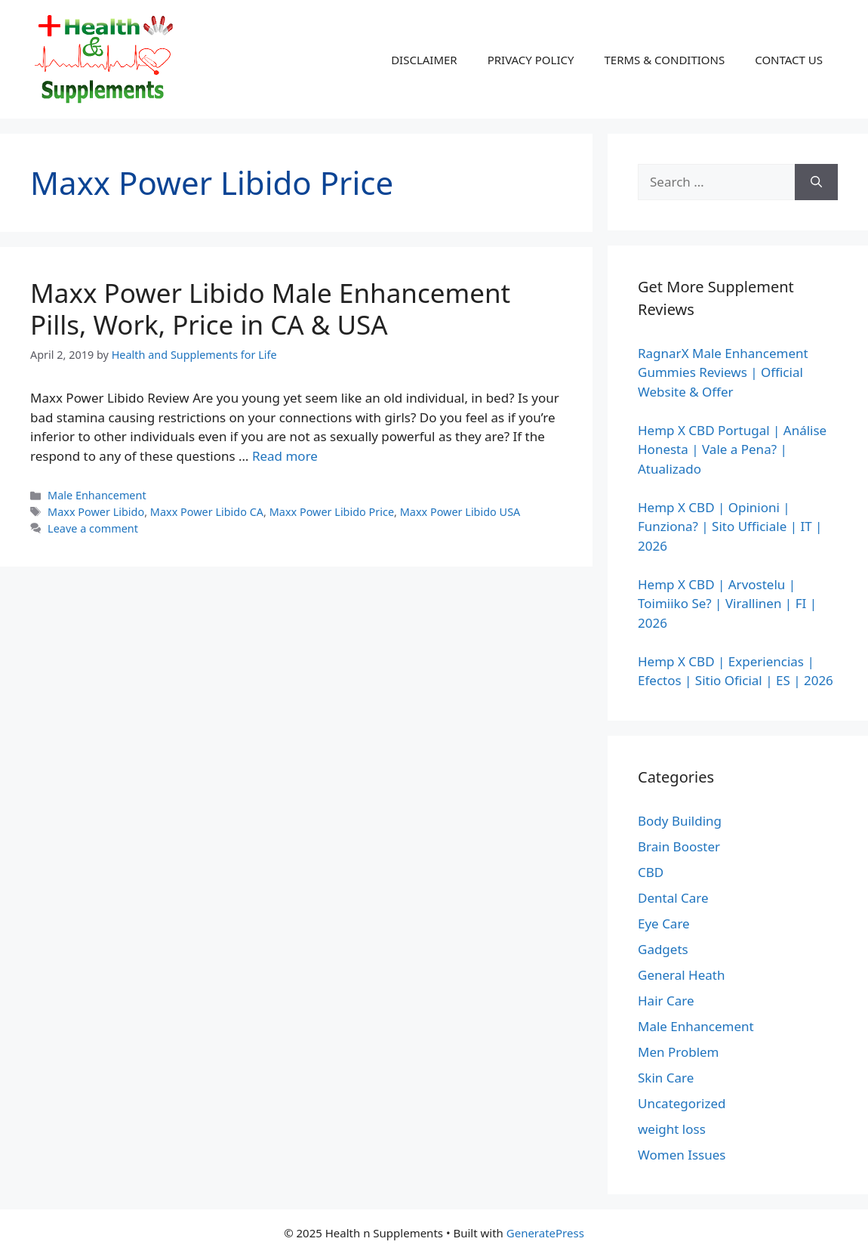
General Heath (681, 975)
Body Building (680, 820)
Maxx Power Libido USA (460, 512)
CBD (650, 872)
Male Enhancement (97, 495)
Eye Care (664, 923)
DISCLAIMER (424, 59)
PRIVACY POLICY (531, 59)
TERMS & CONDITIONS (664, 59)
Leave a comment (93, 528)
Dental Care (673, 897)
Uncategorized (682, 1103)
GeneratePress (545, 1232)
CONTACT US (789, 59)
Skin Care (666, 1077)
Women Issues (681, 1154)
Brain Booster (679, 846)
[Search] (816, 182)
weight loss (672, 1129)
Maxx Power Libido (96, 512)
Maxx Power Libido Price (331, 512)
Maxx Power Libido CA (206, 512)
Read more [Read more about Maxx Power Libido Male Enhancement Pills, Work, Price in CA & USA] (285, 456)
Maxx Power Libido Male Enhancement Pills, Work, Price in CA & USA (270, 308)
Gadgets (663, 949)
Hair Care (666, 1000)
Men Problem (678, 1052)
